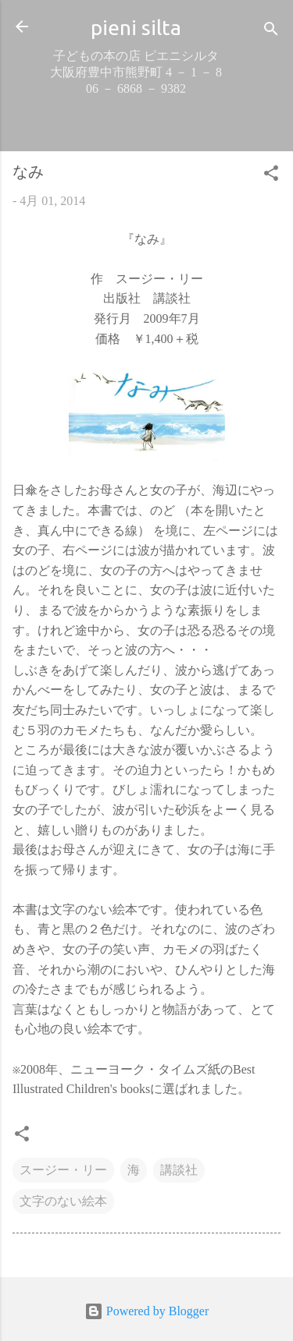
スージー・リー (63, 1169)
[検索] (271, 31)
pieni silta (136, 27)
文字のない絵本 (63, 1201)
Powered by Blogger (146, 1311)
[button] (271, 176)
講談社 (179, 1169)
